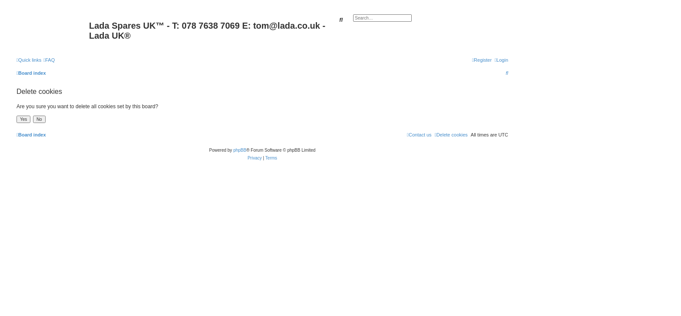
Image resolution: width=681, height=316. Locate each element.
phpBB (239, 150)
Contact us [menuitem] (419, 134)
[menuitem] (49, 60)
